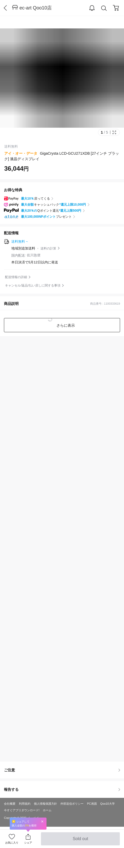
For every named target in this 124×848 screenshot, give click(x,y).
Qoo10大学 (107, 803)
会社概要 (10, 803)
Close (42, 821)
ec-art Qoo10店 (35, 8)
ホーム (47, 810)
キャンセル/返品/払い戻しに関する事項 (32, 285)
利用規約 (24, 803)
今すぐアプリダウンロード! (21, 810)
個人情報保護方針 (45, 803)
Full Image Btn (114, 132)
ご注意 (62, 770)
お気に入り (11, 842)
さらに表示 (65, 325)
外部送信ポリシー (72, 803)
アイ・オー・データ (20, 153)
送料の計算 (48, 248)
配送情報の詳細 (16, 277)
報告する (62, 789)
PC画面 (92, 803)
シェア (28, 842)
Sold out (80, 840)
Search (104, 8)
